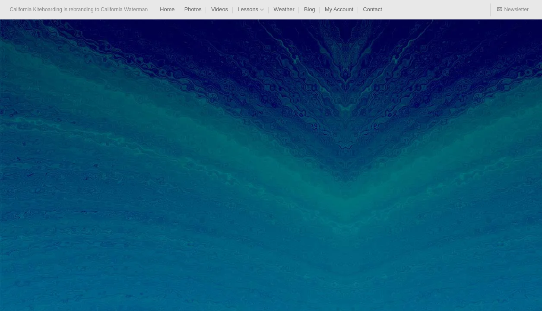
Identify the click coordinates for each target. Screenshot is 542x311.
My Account (339, 9)
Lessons (251, 10)
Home (167, 9)
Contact (372, 9)
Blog (309, 9)
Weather (284, 9)
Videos (219, 9)
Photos (193, 9)
